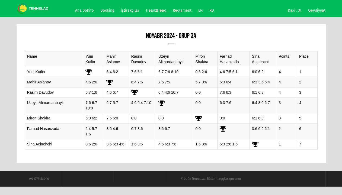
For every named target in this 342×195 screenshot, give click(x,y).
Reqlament (182, 10)
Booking (107, 10)
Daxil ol (294, 10)
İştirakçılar (130, 10)
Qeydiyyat (316, 10)
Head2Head (156, 10)
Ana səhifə (84, 10)
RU (211, 10)
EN (200, 10)
